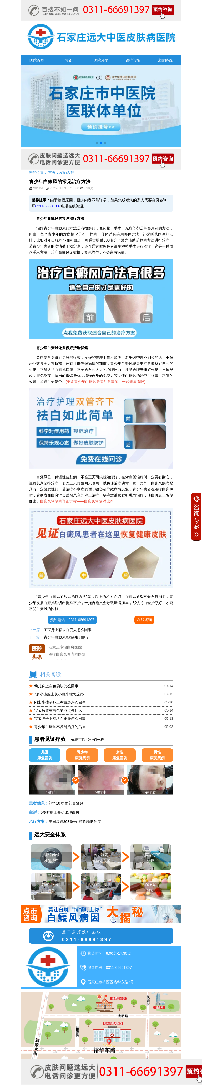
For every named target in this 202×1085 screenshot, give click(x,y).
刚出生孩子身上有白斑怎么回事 (60, 702)
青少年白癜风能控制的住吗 (66, 637)
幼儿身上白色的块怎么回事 (56, 686)
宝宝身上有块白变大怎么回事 (68, 630)
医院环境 (101, 60)
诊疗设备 (133, 60)
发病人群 (66, 172)
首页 (51, 172)
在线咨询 (144, 620)
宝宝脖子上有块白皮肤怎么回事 (60, 718)
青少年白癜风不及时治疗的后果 (60, 727)
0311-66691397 (48, 206)
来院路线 (165, 60)
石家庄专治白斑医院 (65, 651)
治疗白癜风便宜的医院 (67, 659)
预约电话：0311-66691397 (72, 620)
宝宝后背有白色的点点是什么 (58, 710)
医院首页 (36, 60)
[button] (97, 143)
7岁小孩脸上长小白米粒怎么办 (59, 694)
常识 (69, 60)
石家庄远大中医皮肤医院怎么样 (74, 644)
